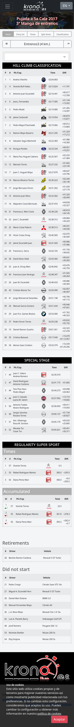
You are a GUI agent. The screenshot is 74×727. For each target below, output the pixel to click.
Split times (46, 34)
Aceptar (59, 719)
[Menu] (7, 6)
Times (33, 34)
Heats (8, 34)
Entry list (20, 34)
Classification (62, 34)
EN (65, 6)
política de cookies (49, 713)
